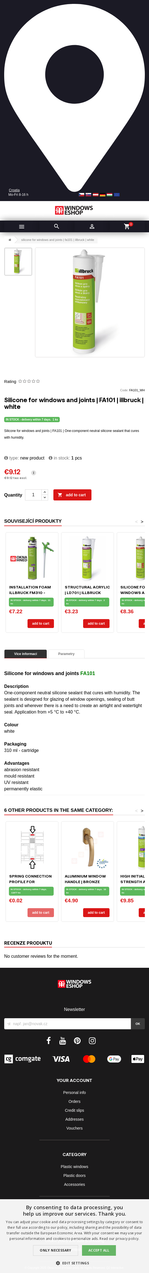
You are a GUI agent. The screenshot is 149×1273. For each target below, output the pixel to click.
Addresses (74, 1119)
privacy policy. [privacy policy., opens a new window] (128, 1238)
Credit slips (74, 1110)
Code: (124, 390)
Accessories (74, 1184)
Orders (75, 1101)
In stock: (59, 458)
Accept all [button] (99, 1250)
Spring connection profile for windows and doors (32, 882)
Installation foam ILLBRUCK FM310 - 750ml (30, 592)
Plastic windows (74, 1166)
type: (11, 458)
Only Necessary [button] (55, 1250)
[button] (74, 1263)
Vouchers (74, 1128)
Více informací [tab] (25, 654)
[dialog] (74, 1236)
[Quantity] (33, 494)
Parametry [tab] (66, 654)
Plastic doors (74, 1175)
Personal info (74, 1092)
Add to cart (72, 495)
